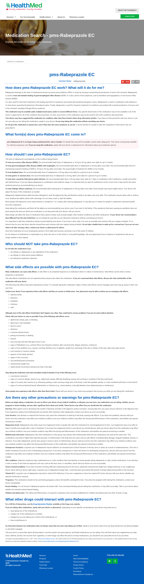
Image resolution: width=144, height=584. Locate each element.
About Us (61, 17)
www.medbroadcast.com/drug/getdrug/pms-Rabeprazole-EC (61, 541)
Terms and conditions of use (46, 539)
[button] (125, 82)
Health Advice (46, 17)
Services (11, 17)
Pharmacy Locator (76, 17)
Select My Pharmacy (127, 10)
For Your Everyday (27, 17)
